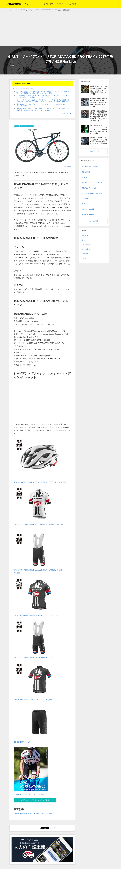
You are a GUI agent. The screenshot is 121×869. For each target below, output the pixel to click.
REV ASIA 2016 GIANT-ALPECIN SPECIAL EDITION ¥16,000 (40, 482)
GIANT (69, 166)
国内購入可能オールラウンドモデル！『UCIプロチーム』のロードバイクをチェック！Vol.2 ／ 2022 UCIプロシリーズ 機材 (98, 90)
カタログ (60, 4)
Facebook (85, 253)
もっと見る (66, 113)
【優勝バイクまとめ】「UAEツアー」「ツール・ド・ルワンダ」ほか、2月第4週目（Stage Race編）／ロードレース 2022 (43, 109)
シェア (52, 827)
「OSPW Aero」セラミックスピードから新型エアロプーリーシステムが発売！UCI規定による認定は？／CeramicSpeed (42, 96)
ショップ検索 (71, 4)
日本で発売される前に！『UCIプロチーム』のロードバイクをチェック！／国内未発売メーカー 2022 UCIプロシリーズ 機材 (98, 128)
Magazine (29, 4)
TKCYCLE (85, 197)
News (38, 4)
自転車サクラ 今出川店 (89, 187)
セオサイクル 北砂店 (88, 208)
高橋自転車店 (86, 171)
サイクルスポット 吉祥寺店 (90, 166)
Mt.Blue (84, 176)
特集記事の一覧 (94, 150)
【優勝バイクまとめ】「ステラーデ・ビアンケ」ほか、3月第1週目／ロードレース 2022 (42, 105)
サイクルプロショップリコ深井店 (92, 182)
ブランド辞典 (48, 4)
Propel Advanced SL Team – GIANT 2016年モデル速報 (34, 813)
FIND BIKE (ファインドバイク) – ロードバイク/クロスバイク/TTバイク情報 (14, 4)
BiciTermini (85, 203)
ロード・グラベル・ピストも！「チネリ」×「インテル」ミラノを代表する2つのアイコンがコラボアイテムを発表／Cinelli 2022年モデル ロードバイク (43, 100)
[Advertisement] (60, 29)
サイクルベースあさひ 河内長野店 (92, 192)
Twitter (84, 257)
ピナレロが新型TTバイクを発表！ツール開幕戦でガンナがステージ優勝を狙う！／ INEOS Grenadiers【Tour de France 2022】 (42, 92)
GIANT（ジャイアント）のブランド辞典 (33, 799)
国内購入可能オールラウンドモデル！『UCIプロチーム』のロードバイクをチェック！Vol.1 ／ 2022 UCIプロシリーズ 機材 (98, 102)
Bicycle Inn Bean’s (88, 213)
